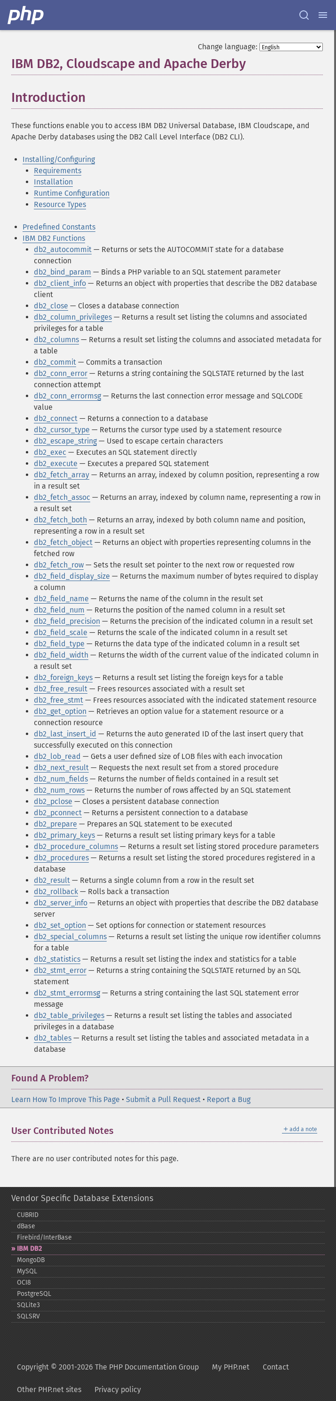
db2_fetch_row (59, 564)
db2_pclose (53, 801)
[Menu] (322, 15)
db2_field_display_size (72, 576)
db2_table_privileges (69, 1015)
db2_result (52, 880)
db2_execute (56, 463)
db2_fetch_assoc (62, 497)
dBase (26, 1226)
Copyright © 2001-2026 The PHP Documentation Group (108, 1367)
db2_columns (56, 339)
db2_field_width (61, 655)
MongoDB (31, 1260)
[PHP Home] (26, 15)
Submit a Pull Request (163, 1099)
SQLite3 (28, 1305)
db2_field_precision (67, 621)
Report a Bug (228, 1099)
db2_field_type (59, 643)
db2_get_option (60, 711)
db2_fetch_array (61, 474)
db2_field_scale (60, 632)
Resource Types (60, 204)
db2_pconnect (58, 812)
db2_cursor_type (62, 429)
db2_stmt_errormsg (67, 992)
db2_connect (56, 418)
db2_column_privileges (73, 317)
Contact (276, 1367)
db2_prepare (55, 823)
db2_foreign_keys (63, 677)
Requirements (57, 170)
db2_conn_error (60, 373)
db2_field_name (61, 598)
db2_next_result (61, 767)
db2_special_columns (70, 936)
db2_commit (55, 362)
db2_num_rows (59, 790)
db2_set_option (60, 925)
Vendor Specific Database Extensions (82, 1198)
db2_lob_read (57, 756)
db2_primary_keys (64, 835)
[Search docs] (304, 15)
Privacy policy (117, 1389)
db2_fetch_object (63, 542)
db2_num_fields (61, 778)
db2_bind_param (62, 272)
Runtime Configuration (71, 193)
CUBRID (28, 1215)
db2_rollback (56, 891)
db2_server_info (60, 902)
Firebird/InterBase (44, 1237)
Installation (53, 181)
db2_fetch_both (60, 519)
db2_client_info (60, 283)
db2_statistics (57, 959)
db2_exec (50, 452)
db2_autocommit (63, 249)
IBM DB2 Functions (54, 238)
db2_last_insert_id (65, 733)
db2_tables (52, 1038)
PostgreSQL (34, 1294)
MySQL (27, 1271)
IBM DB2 (29, 1249)
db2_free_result (60, 688)
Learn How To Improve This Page (65, 1099)
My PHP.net (231, 1367)
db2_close (51, 305)
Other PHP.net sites (49, 1389)
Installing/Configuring (59, 159)
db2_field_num (59, 609)
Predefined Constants (59, 226)
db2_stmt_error (60, 970)
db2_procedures (61, 857)
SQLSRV (28, 1316)
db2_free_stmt (58, 700)
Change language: (228, 46)
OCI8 (24, 1282)
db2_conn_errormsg (67, 395)
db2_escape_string (65, 440)
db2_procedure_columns (76, 846)
